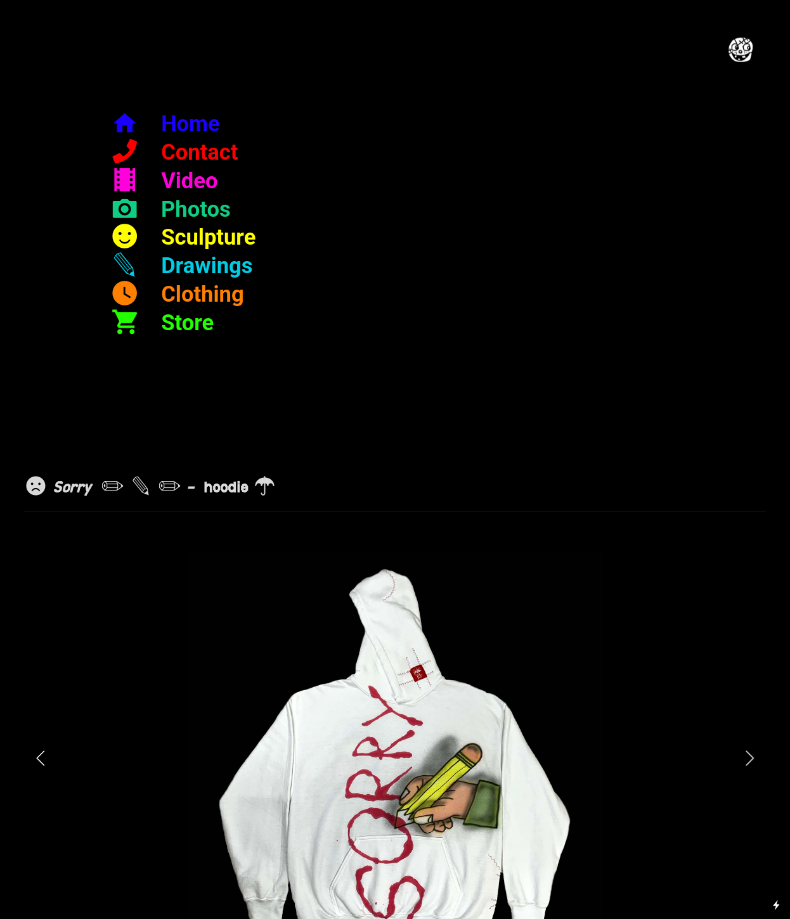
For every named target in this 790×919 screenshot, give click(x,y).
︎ (170, 209)
